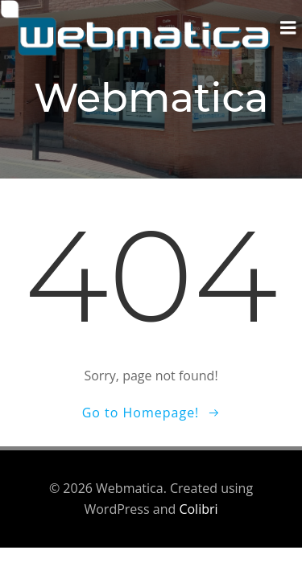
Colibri (198, 509)
